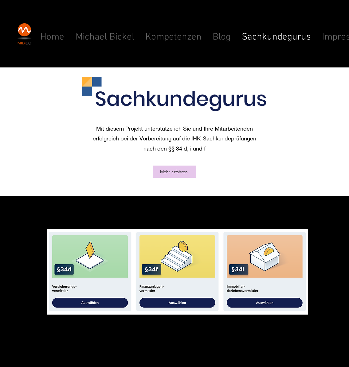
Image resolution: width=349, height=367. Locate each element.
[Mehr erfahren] (174, 172)
